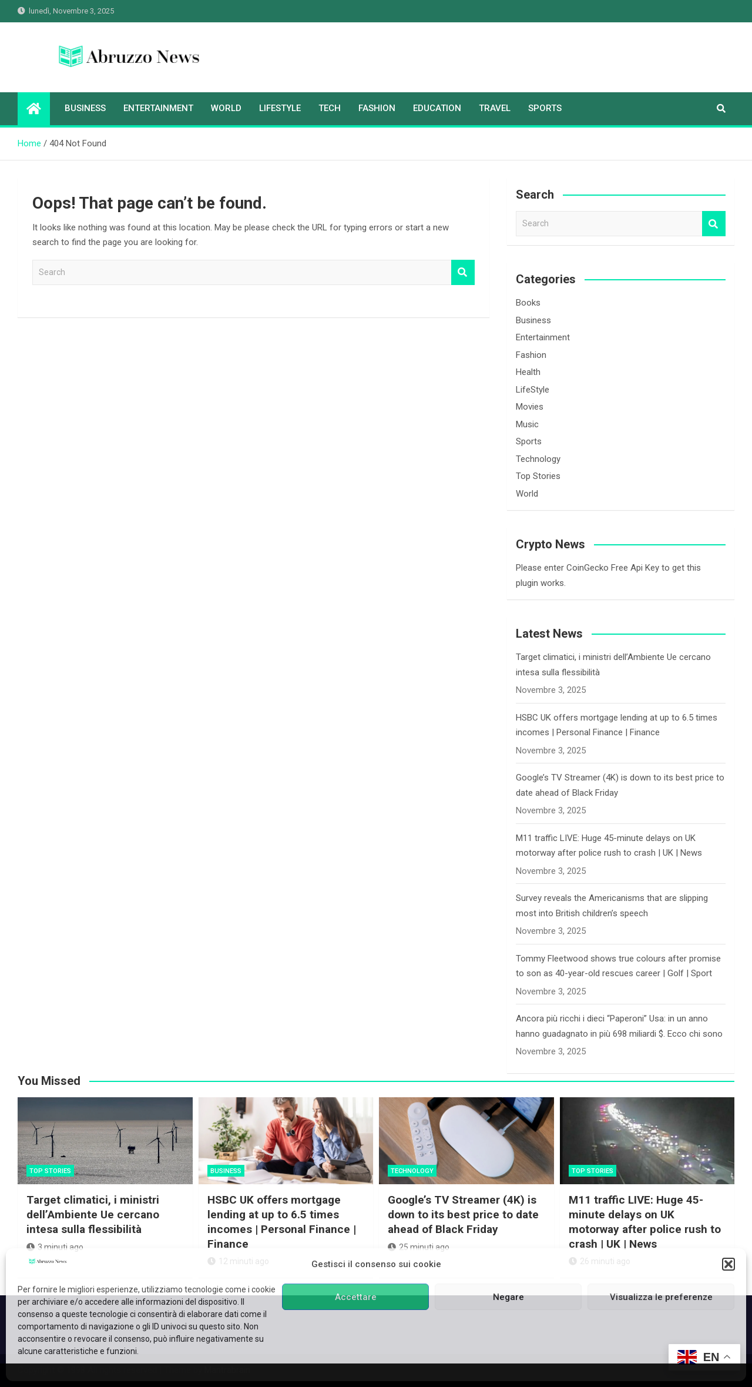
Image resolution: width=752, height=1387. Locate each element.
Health (528, 372)
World (226, 108)
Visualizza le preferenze (661, 1297)
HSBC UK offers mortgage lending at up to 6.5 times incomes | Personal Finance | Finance (281, 1221)
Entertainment (158, 108)
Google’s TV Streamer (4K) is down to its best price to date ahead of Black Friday (463, 1214)
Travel (495, 108)
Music (527, 424)
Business (85, 108)
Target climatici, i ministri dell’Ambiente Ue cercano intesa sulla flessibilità (92, 1214)
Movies (529, 406)
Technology (538, 459)
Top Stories (538, 476)
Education (437, 108)
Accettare (356, 1297)
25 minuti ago (418, 1247)
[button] (728, 1264)
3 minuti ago (54, 1247)
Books (528, 302)
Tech (329, 108)
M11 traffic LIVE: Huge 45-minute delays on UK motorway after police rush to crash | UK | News (645, 1221)
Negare (508, 1297)
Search (463, 272)
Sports (545, 108)
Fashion (376, 108)
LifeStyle (280, 108)
